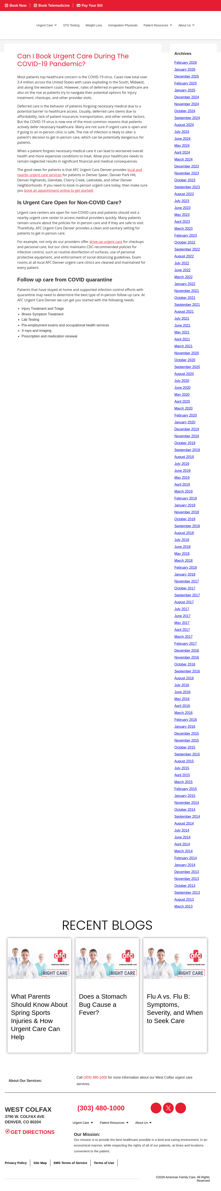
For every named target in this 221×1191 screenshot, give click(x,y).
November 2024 (186, 104)
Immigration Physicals (122, 25)
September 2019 (187, 450)
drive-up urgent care (106, 241)
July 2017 (181, 609)
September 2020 (187, 367)
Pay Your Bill (89, 5)
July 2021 (181, 318)
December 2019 (186, 429)
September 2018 (187, 526)
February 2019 (185, 498)
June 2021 (182, 325)
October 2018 (184, 519)
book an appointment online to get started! (58, 190)
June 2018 (182, 547)
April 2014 (182, 844)
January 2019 (184, 505)
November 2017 (186, 581)
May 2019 (181, 477)
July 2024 (181, 132)
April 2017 (182, 630)
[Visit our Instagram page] (180, 1108)
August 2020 (184, 374)
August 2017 (184, 602)
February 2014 (185, 858)
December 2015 (186, 733)
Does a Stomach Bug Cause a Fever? (103, 1004)
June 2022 (182, 270)
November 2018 (186, 512)
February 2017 (185, 643)
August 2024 (184, 125)
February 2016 (185, 720)
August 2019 (184, 457)
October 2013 (184, 886)
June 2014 (182, 837)
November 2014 (186, 803)
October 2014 (184, 809)
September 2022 (187, 249)
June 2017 (182, 616)
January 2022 (184, 284)
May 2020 (181, 394)
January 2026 (184, 69)
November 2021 (186, 291)
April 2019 (182, 484)
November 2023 (186, 173)
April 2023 (182, 222)
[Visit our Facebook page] (156, 1108)
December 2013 (186, 872)
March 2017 (183, 637)
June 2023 (182, 208)
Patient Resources (158, 25)
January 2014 (184, 865)
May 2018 (181, 554)
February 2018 (185, 567)
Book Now (15, 5)
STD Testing (71, 25)
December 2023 (186, 166)
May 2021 (181, 332)
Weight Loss (93, 25)
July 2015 (181, 768)
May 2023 (181, 215)
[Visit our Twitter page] (168, 1108)
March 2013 (183, 906)
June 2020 (182, 388)
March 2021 (183, 346)
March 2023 (183, 228)
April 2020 (182, 401)
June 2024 (182, 138)
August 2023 (184, 194)
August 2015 (184, 761)
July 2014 (181, 830)
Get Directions (29, 1131)
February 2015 (185, 789)
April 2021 (182, 339)
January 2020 (184, 422)
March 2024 (183, 159)
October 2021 (184, 298)
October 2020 (184, 360)
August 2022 (184, 256)
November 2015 (186, 740)
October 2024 (184, 111)
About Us (186, 25)
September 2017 (187, 595)
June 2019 (182, 471)
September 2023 (187, 187)
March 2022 (183, 277)
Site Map (40, 1163)
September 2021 (187, 305)
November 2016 (186, 657)
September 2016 (187, 671)
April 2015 (182, 775)
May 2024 (181, 145)
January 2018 (184, 574)
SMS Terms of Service (70, 1163)
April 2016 (182, 706)
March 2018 (183, 560)
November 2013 (186, 879)
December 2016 (186, 650)
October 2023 (184, 180)
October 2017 (184, 588)
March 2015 (183, 782)
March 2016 (183, 713)
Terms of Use (104, 1163)
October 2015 (184, 747)
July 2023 (181, 201)
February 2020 (185, 415)
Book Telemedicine (51, 5)
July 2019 (181, 464)
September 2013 (187, 892)
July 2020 (181, 381)
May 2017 (181, 623)
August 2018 (184, 533)
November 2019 (186, 436)
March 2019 (183, 491)
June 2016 (182, 692)
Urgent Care (46, 25)
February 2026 (185, 62)
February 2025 (185, 83)
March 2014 (183, 851)
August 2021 (184, 311)
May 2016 (181, 699)
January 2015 (184, 796)
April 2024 (182, 152)
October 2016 (184, 664)
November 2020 (186, 353)
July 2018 (181, 540)
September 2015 (187, 754)
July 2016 (181, 685)
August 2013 (184, 899)
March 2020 (183, 408)
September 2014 (187, 816)
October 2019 (184, 443)
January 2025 (184, 90)
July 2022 (181, 263)
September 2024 (187, 118)
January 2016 (184, 726)
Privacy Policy (16, 1163)
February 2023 (185, 235)
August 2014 (184, 823)
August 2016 (184, 678)
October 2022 (184, 242)
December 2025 (186, 76)
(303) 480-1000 (95, 1077)
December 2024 (186, 97)
